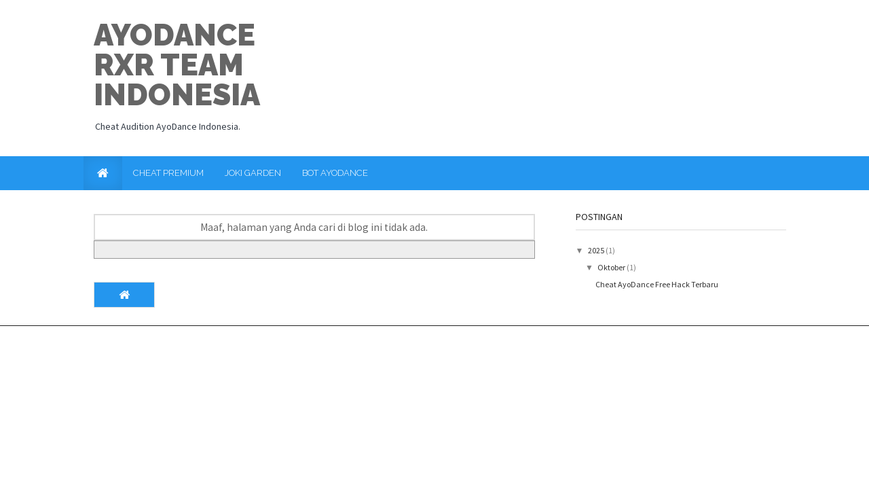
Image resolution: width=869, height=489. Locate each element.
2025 (597, 250)
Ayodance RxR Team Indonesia (177, 65)
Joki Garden (253, 173)
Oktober (612, 267)
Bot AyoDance (335, 173)
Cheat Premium (168, 173)
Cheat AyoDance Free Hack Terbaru (656, 284)
